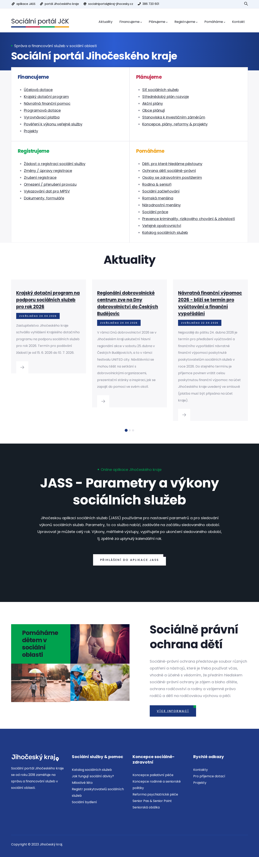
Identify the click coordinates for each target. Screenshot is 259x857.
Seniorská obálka (146, 807)
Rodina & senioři (156, 184)
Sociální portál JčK (40, 21)
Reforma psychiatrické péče (155, 794)
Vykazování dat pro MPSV (47, 191)
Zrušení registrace (40, 177)
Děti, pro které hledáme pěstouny (172, 163)
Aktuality (106, 21)
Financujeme (130, 21)
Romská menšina (157, 198)
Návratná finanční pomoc (47, 103)
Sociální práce (155, 211)
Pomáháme (214, 21)
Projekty (31, 130)
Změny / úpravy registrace (48, 170)
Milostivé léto (82, 782)
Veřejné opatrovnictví (161, 225)
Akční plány (152, 103)
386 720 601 (150, 4)
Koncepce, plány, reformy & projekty (175, 124)
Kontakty (200, 769)
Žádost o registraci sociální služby (54, 163)
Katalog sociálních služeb (165, 232)
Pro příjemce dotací (209, 776)
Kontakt (238, 21)
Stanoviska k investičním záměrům (173, 117)
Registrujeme (185, 21)
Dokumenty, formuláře (44, 198)
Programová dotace (42, 110)
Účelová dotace (38, 89)
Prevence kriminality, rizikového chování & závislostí (188, 218)
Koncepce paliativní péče (153, 775)
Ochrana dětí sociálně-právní (169, 170)
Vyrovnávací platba (41, 117)
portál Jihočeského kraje (62, 4)
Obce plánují (153, 110)
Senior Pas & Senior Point (152, 801)
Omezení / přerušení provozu (50, 184)
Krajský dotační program (46, 96)
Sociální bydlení (84, 802)
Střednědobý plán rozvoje (165, 96)
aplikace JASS (25, 4)
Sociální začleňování (160, 191)
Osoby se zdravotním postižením (172, 177)
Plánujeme (158, 21)
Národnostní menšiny (161, 205)
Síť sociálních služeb (160, 89)
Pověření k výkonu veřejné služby (53, 124)
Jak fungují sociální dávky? (93, 776)
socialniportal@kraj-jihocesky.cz (110, 4)
